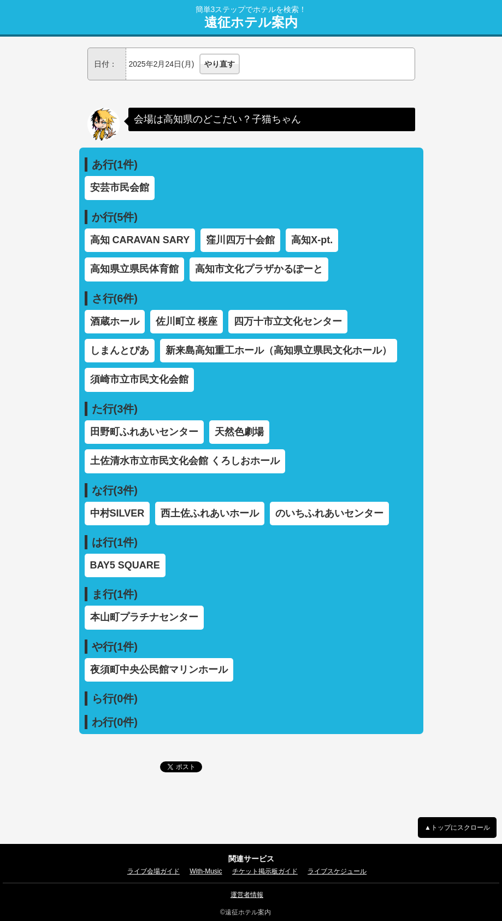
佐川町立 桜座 (186, 321)
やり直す (219, 64)
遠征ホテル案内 (251, 22)
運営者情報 (247, 895)
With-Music (206, 871)
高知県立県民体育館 (134, 268)
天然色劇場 (239, 431)
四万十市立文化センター (288, 321)
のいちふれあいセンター (329, 513)
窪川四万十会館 (240, 239)
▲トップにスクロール (457, 827)
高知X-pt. (312, 239)
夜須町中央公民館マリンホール (159, 669)
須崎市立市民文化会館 (139, 379)
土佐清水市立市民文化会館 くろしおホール (185, 460)
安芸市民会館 (119, 187)
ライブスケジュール (337, 871)
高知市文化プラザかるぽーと (259, 268)
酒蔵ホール (114, 321)
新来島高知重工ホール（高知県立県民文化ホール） (279, 350)
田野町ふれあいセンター (144, 431)
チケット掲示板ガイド (265, 871)
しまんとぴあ (119, 350)
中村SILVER (117, 513)
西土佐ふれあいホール (210, 513)
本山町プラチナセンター (144, 617)
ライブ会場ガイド (153, 871)
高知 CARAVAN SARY (140, 239)
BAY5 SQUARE (125, 565)
